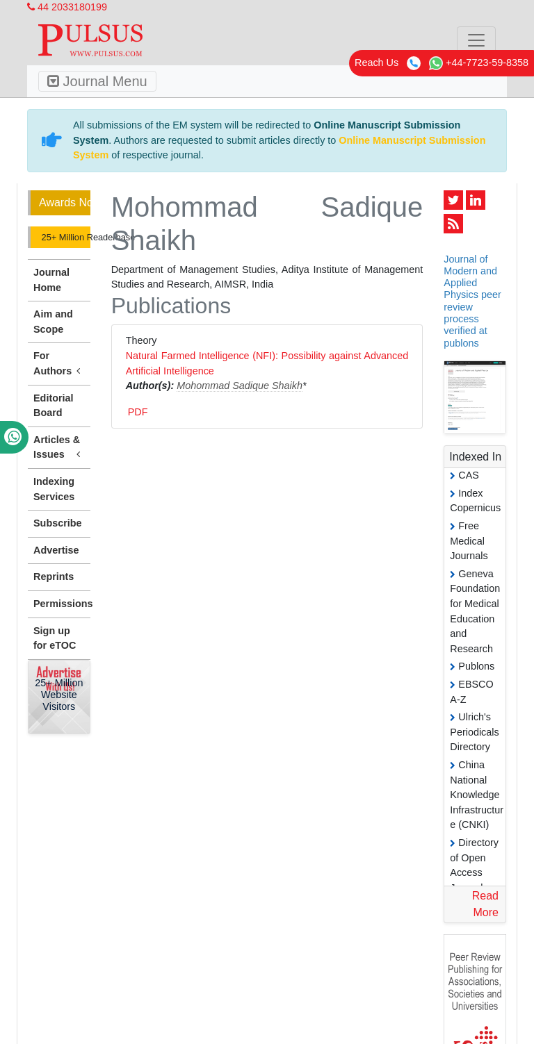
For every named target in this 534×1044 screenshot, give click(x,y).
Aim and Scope (53, 321)
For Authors (59, 364)
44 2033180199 (67, 7)
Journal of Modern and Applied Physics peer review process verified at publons (472, 301)
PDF (138, 411)
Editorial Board (53, 405)
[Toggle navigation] (476, 40)
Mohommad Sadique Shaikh (239, 385)
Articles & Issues (59, 448)
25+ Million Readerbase (64, 237)
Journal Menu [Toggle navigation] (97, 81)
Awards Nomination (64, 202)
